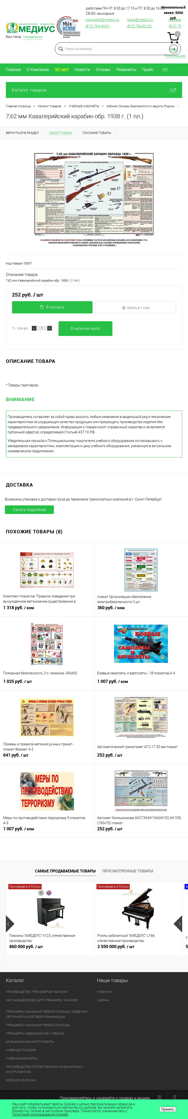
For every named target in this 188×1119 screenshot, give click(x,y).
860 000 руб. (50, 948)
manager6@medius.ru (102, 20)
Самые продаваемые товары (65, 871)
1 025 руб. (47, 683)
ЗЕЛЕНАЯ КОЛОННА (20, 1080)
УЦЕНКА (103, 1000)
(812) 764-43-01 (97, 26)
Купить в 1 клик (136, 307)
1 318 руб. (47, 609)
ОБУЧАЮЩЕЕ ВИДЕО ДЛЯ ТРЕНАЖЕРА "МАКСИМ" (42, 1000)
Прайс (147, 69)
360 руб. (141, 609)
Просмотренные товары (127, 871)
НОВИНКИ (104, 992)
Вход (173, 49)
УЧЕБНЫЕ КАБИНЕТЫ (22, 1058)
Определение (32, 37)
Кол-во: (23, 328)
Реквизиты (126, 69)
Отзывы (103, 69)
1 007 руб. (141, 683)
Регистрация (175, 56)
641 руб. (47, 757)
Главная (13, 69)
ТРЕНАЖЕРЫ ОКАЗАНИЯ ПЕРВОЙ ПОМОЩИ (38, 1025)
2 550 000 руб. (138, 948)
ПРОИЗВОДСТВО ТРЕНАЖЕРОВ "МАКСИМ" (37, 992)
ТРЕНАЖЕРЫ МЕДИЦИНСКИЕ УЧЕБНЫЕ (35, 1033)
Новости (82, 69)
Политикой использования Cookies (40, 1114)
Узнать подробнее (29, 509)
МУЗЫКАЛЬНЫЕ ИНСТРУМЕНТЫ (30, 1042)
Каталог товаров (94, 90)
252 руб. (141, 757)
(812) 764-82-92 (139, 26)
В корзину (52, 307)
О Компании (38, 69)
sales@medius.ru (140, 20)
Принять (167, 1109)
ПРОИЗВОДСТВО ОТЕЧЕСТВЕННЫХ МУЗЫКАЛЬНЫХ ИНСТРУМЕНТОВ (44, 1069)
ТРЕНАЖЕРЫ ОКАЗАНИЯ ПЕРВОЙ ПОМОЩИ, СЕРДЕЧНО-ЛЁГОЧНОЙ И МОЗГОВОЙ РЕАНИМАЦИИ (47, 1014)
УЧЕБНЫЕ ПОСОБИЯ (21, 1050)
